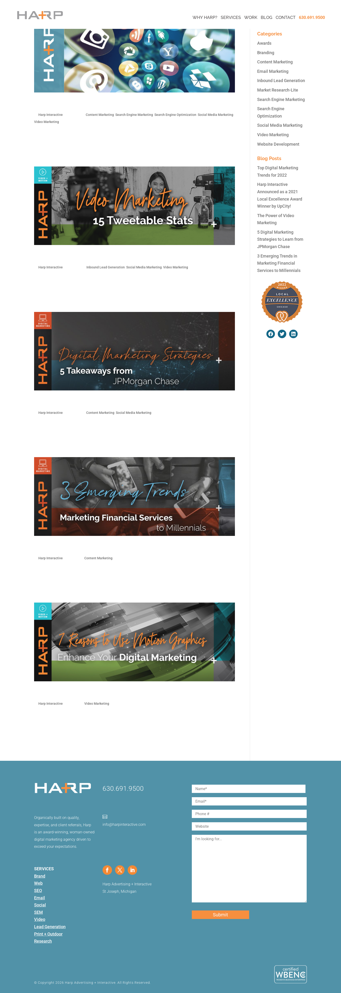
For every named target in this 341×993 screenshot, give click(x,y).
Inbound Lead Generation (105, 267)
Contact (286, 17)
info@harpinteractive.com (124, 824)
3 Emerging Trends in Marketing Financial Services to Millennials (125, 547)
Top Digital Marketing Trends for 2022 (87, 104)
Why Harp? (205, 17)
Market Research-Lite (277, 89)
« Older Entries (48, 751)
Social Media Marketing (215, 115)
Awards (264, 43)
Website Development (278, 144)
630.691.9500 (312, 17)
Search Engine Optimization (175, 115)
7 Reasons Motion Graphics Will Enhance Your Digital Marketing (124, 692)
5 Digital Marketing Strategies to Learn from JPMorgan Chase (121, 402)
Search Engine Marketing (134, 115)
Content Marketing (100, 115)
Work (250, 17)
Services (231, 17)
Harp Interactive (50, 115)
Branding (265, 52)
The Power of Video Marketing (77, 256)
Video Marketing (46, 122)
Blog (266, 17)
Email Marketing (272, 71)
